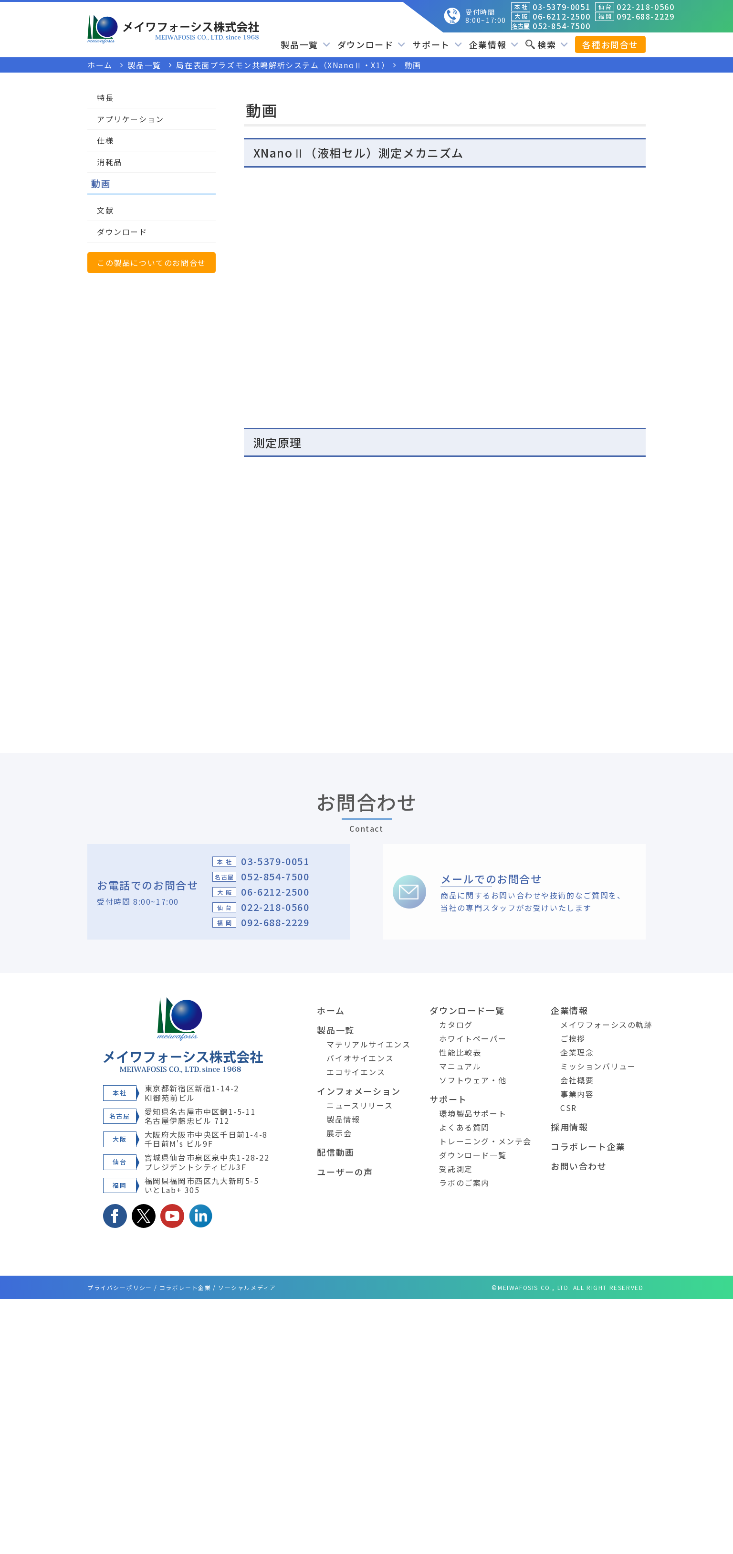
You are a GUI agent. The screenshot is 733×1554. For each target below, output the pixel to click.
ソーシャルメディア (247, 1287)
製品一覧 (305, 44)
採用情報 (569, 1127)
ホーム (331, 1010)
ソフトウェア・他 (472, 1080)
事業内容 (577, 1093)
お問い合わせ (579, 1166)
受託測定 (455, 1168)
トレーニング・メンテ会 (485, 1141)
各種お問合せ (610, 44)
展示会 (339, 1133)
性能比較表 (460, 1052)
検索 (546, 44)
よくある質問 (464, 1127)
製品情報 (343, 1119)
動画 (101, 183)
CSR (568, 1107)
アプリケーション (130, 119)
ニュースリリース (359, 1105)
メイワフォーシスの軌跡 (606, 1024)
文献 (105, 210)
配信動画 (335, 1152)
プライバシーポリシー (119, 1287)
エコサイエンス (355, 1072)
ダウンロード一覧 (466, 1010)
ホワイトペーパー (472, 1038)
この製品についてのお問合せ (151, 262)
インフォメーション (358, 1091)
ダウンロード (371, 44)
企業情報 (493, 44)
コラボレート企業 (588, 1146)
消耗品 (109, 162)
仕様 (105, 140)
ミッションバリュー (598, 1066)
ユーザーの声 (345, 1171)
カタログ (455, 1024)
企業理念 (577, 1052)
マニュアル (460, 1066)
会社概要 (577, 1080)
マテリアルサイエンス (368, 1044)
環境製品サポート (472, 1113)
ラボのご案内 (464, 1182)
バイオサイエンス (360, 1058)
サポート (436, 44)
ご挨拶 (573, 1038)
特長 (105, 97)
